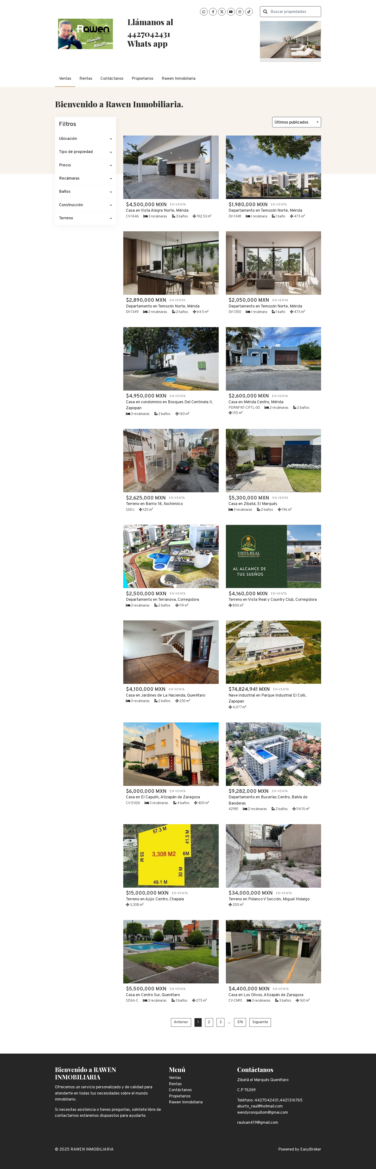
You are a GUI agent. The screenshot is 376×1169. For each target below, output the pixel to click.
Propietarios (142, 78)
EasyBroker (310, 1149)
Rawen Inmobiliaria (178, 78)
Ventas (65, 78)
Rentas (85, 78)
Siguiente (260, 1022)
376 (240, 1022)
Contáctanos (111, 78)
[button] (85, 139)
